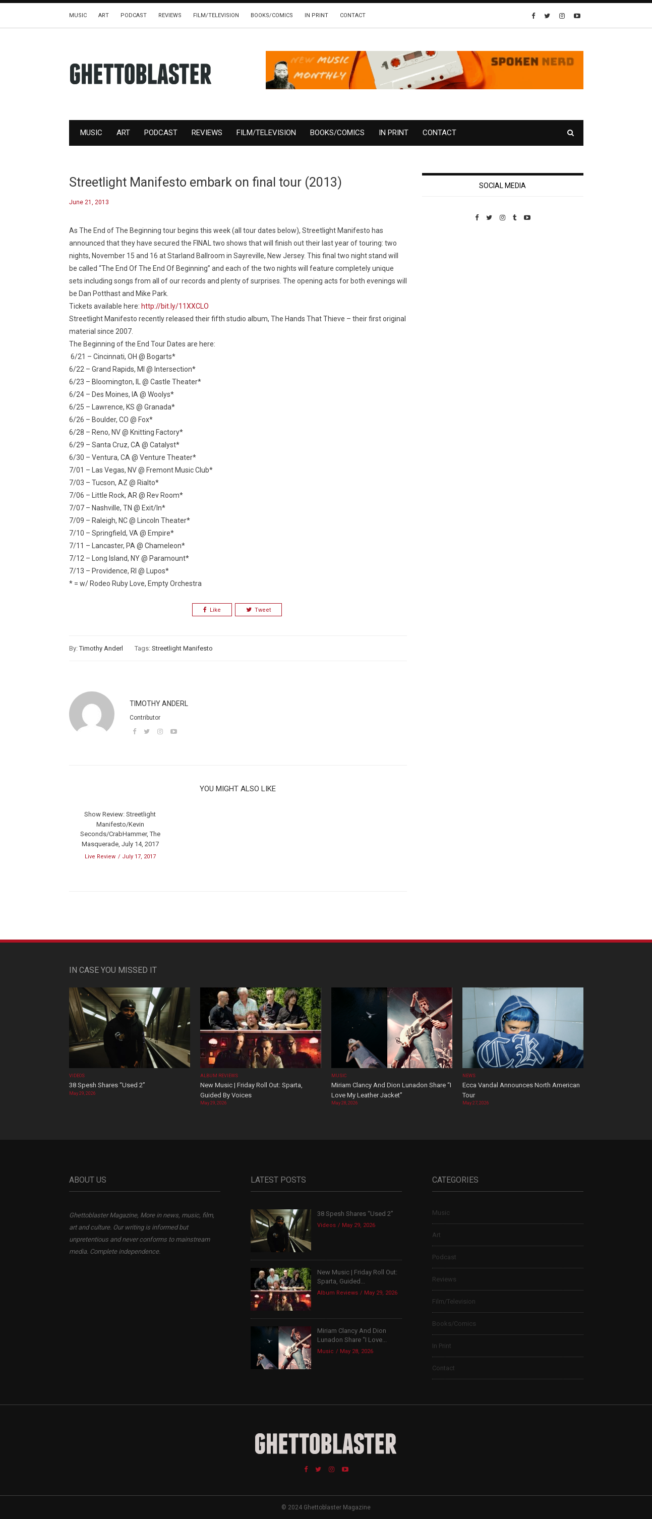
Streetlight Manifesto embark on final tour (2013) (205, 182)
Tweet (258, 610)
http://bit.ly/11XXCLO (175, 306)
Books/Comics (272, 15)
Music (78, 15)
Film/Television (216, 15)
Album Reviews (219, 1075)
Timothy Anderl (101, 648)
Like (212, 610)
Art (103, 15)
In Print (316, 15)
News (469, 1075)
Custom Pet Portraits (451, 291)
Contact (353, 15)
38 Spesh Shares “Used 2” (107, 1085)
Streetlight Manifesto (182, 648)
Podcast (134, 15)
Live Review (100, 856)
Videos (77, 1075)
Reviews (170, 15)
